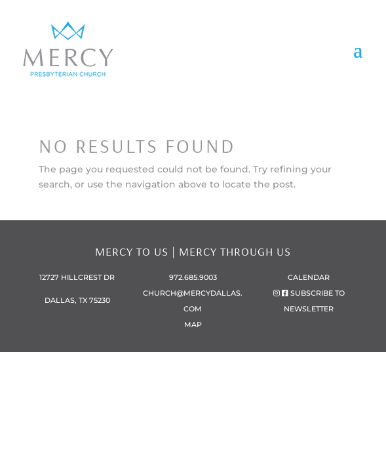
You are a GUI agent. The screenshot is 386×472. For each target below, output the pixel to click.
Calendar (309, 277)
